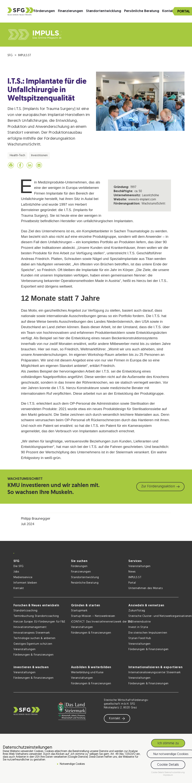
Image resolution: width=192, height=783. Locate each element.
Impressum (168, 775)
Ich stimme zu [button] (168, 743)
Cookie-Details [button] (157, 773)
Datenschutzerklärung (174, 773)
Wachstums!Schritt (153, 203)
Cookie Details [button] (168, 765)
